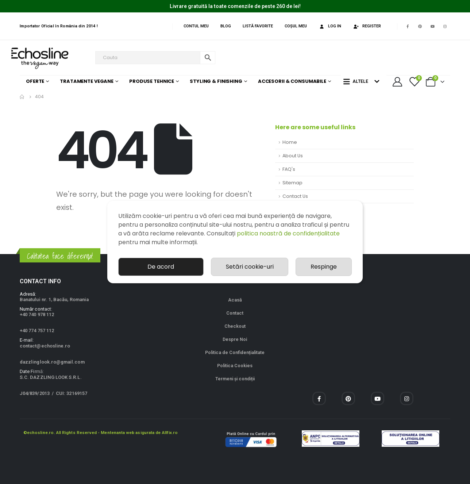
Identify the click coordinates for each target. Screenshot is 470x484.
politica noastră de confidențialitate (288, 233)
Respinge (324, 266)
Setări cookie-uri (250, 266)
